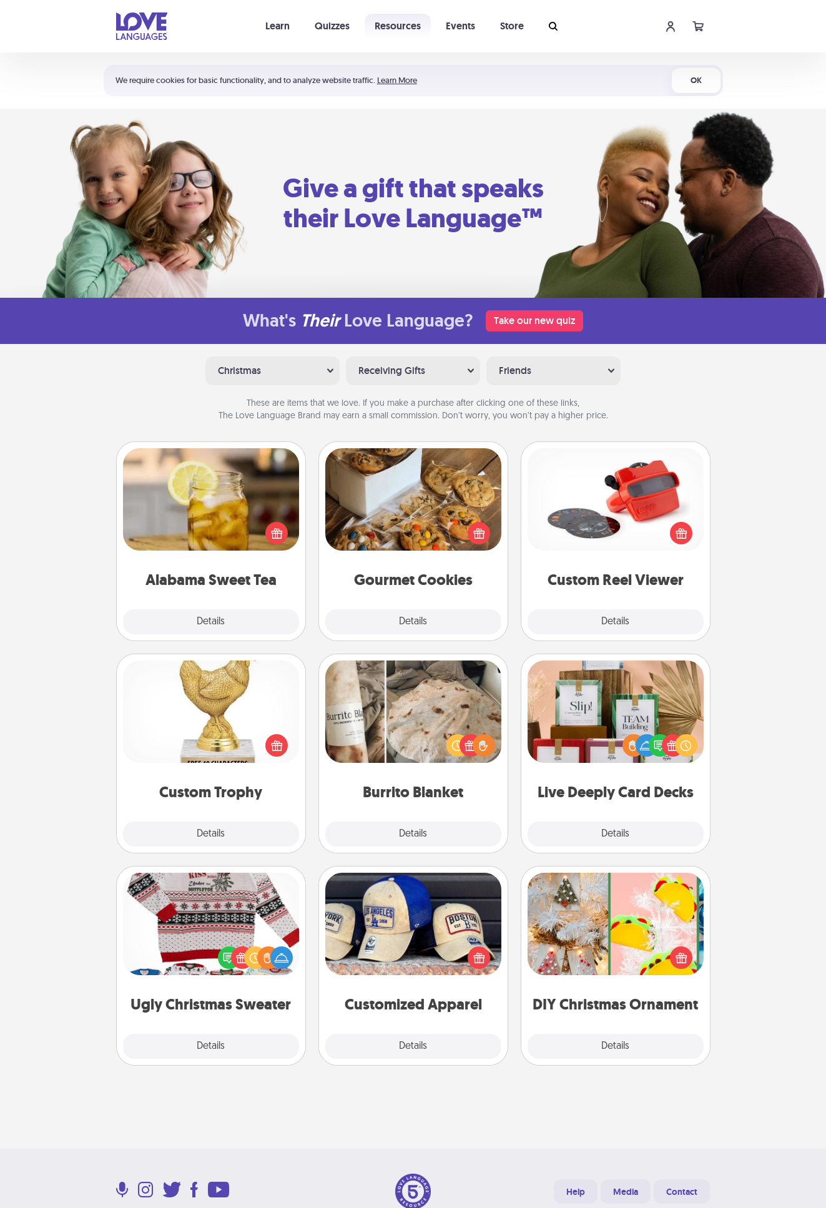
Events (460, 25)
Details (211, 622)
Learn (277, 25)
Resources (398, 25)
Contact (681, 1191)
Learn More (397, 80)
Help (575, 1191)
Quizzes (332, 25)
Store (512, 25)
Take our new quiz (534, 320)
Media (625, 1191)
